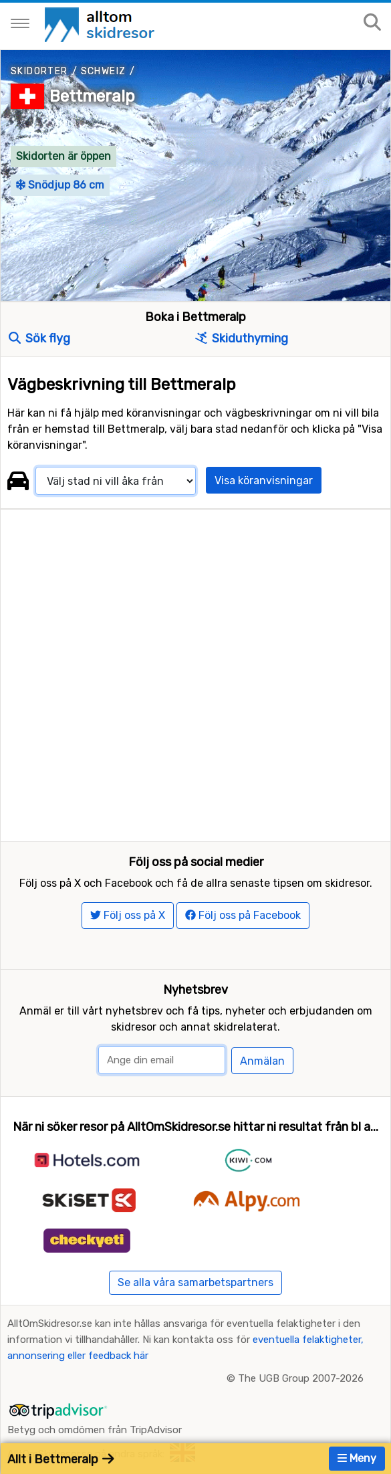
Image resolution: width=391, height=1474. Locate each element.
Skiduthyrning (241, 338)
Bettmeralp (92, 96)
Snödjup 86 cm (60, 185)
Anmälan (262, 1061)
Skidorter (39, 71)
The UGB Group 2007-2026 (301, 1378)
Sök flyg (39, 338)
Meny (357, 1458)
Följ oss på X (127, 915)
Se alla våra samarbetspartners (195, 1282)
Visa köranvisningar (264, 480)
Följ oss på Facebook (243, 915)
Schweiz (103, 71)
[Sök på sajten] (372, 23)
